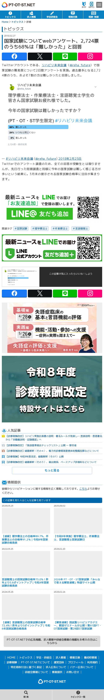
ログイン (91, 5)
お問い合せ (72, 672)
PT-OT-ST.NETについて (35, 662)
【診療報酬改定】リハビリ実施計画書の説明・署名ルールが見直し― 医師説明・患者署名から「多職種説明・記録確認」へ (54, 437)
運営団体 (59, 662)
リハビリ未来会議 (54, 65)
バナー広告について (81, 667)
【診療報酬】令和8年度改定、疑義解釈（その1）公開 (35, 456)
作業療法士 (61, 228)
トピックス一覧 (78, 694)
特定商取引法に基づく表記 (26, 667)
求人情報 (31, 15)
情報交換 (73, 15)
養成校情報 (90, 657)
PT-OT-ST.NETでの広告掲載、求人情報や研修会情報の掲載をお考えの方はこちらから (52, 641)
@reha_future (80, 65)
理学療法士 (41, 228)
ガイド (84, 5)
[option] (52, 328)
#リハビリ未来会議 (19, 159)
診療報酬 (12, 662)
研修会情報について (36, 672)
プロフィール (75, 662)
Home (5, 21)
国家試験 (22, 228)
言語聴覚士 (81, 228)
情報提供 (57, 672)
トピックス (10, 15)
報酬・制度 (93, 15)
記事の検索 (26, 694)
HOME (11, 657)
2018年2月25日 (70, 159)
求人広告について (56, 667)
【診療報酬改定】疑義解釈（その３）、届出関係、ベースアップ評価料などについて (51, 462)
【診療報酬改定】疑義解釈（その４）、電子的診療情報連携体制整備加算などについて (52, 450)
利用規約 (92, 662)
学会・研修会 (52, 15)
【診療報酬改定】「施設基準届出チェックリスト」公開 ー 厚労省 (41, 445)
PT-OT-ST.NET (18, 5)
